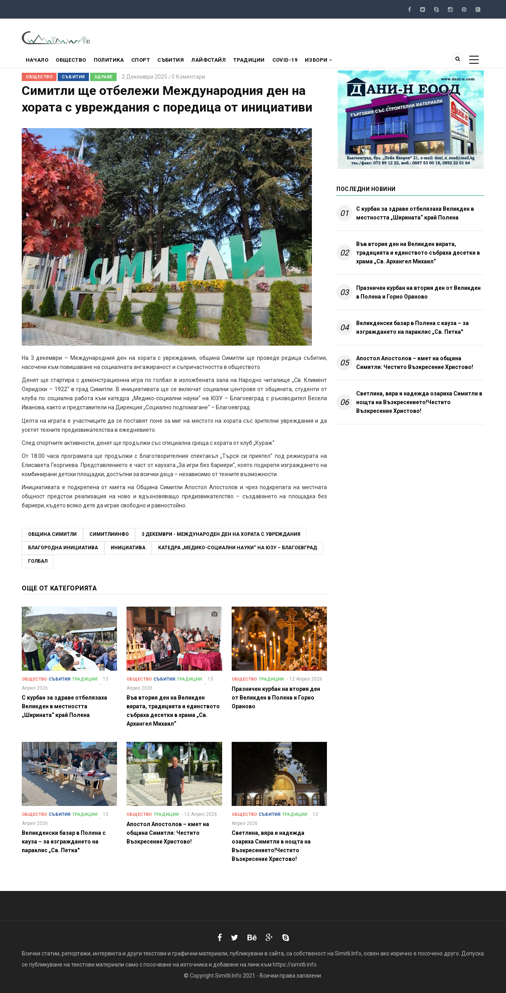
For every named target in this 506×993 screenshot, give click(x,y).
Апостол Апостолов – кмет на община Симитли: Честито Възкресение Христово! (414, 362)
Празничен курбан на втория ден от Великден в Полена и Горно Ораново (418, 292)
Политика (112, 61)
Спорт (145, 61)
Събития (177, 61)
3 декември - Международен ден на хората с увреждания (221, 534)
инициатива (128, 547)
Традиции (258, 61)
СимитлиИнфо (109, 534)
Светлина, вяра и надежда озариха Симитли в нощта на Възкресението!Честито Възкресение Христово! (419, 402)
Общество (73, 61)
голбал (37, 561)
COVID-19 (295, 61)
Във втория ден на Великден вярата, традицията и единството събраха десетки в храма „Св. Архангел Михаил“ (418, 253)
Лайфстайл (216, 61)
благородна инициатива (63, 547)
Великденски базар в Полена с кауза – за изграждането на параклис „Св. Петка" (412, 327)
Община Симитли (52, 534)
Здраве (103, 76)
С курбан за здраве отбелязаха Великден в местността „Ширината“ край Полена (415, 213)
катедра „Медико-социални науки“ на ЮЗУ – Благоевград (237, 547)
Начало (37, 61)
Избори (330, 61)
